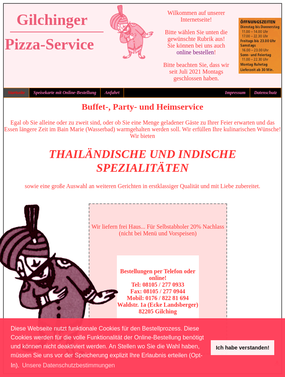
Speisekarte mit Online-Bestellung (64, 92)
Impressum (235, 92)
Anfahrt (112, 92)
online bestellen (195, 52)
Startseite (16, 92)
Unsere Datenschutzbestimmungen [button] (68, 365)
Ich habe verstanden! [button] (242, 348)
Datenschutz (265, 92)
